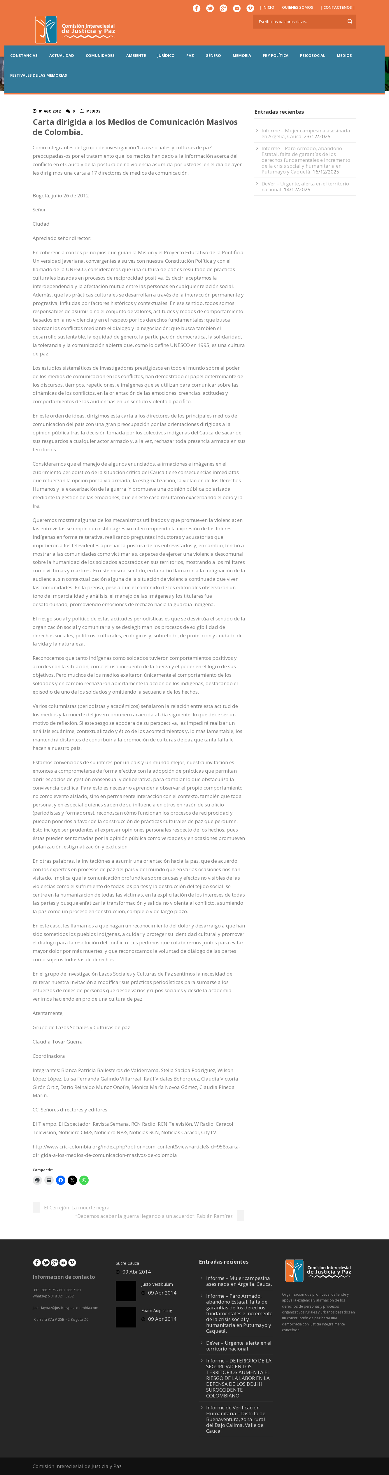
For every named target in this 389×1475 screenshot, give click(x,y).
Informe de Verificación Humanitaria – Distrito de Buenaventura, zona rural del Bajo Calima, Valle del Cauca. (235, 1419)
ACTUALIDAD (61, 55)
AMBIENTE (136, 55)
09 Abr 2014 (136, 1271)
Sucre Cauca (127, 1263)
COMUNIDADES (100, 55)
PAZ (190, 55)
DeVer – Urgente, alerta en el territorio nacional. (238, 1345)
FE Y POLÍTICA (275, 55)
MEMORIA (242, 55)
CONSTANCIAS (24, 55)
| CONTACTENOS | (337, 7)
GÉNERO (213, 55)
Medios (93, 111)
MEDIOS (344, 55)
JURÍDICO (166, 55)
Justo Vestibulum (157, 1284)
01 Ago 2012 (50, 111)
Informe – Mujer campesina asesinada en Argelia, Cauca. (239, 1281)
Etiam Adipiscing (156, 1310)
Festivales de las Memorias (38, 75)
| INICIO (266, 7)
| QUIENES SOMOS (296, 7)
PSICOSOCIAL (312, 55)
